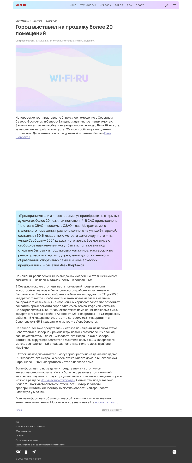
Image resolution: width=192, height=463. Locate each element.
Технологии (88, 5)
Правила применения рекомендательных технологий (40, 444)
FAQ (17, 422)
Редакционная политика (27, 440)
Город (119, 5)
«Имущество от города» (58, 380)
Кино (73, 5)
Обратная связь (23, 431)
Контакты (20, 435)
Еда (129, 5)
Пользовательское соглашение (30, 426)
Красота (105, 5)
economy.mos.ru (106, 402)
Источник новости (112, 409)
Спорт (140, 5)
